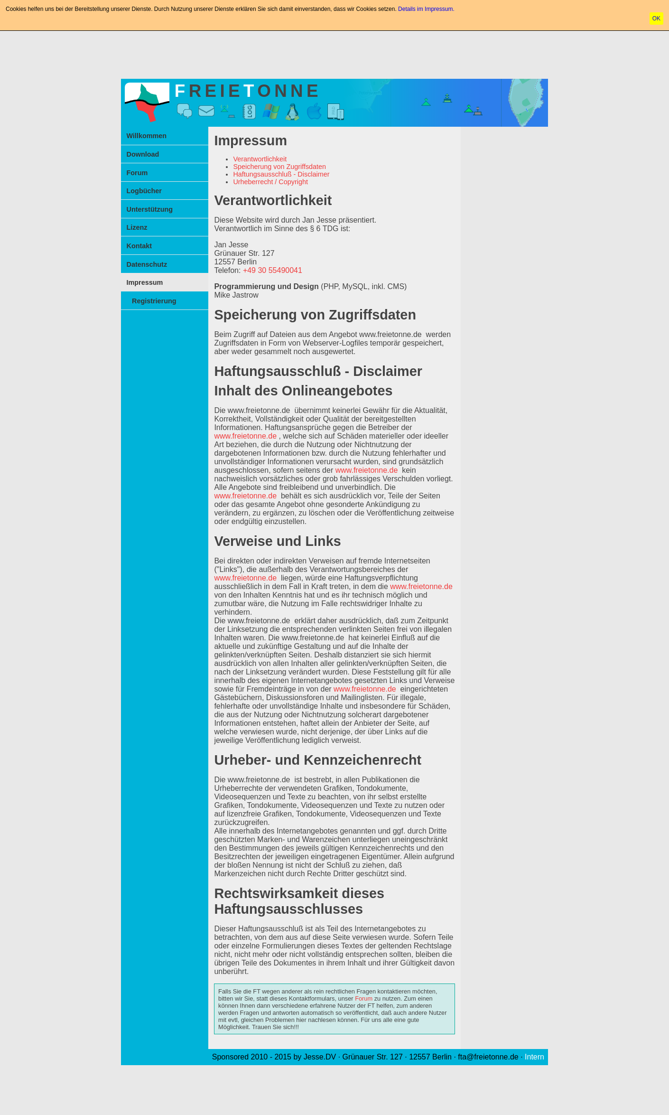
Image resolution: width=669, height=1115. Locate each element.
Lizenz (137, 227)
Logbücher (144, 191)
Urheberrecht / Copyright (270, 182)
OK (656, 18)
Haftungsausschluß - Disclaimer (281, 174)
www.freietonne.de (390, 334)
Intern (534, 1057)
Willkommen (147, 136)
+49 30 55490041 (272, 270)
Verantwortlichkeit (260, 159)
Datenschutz (147, 264)
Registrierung (154, 301)
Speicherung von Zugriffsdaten (279, 166)
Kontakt (139, 246)
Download (143, 154)
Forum (137, 173)
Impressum (145, 282)
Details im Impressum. (426, 9)
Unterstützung (150, 209)
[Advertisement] (334, 53)
